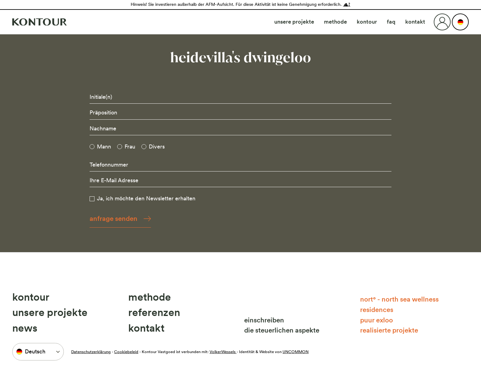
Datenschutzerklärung (91, 351)
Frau (130, 146)
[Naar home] (39, 22)
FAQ (391, 21)
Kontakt (415, 21)
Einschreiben (264, 320)
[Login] (442, 21)
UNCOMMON (296, 351)
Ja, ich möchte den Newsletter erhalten (146, 198)
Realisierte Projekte (389, 330)
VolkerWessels (223, 351)
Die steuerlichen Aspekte (281, 330)
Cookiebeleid (126, 351)
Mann (104, 146)
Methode (335, 21)
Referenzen (154, 312)
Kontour (367, 21)
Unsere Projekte (294, 21)
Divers (157, 146)
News (24, 328)
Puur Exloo (376, 320)
